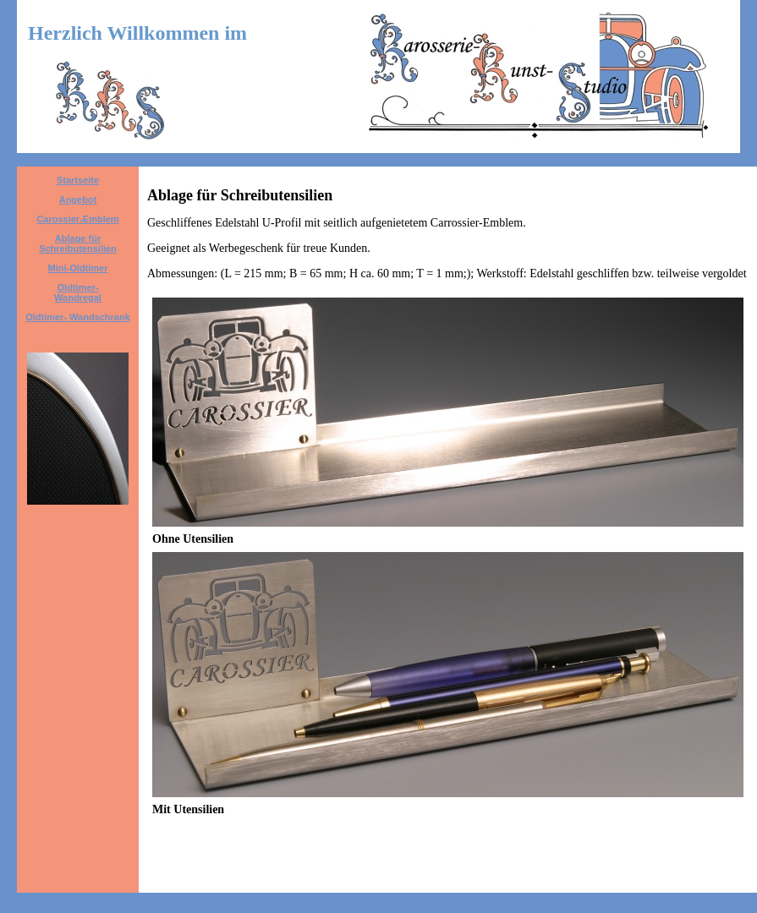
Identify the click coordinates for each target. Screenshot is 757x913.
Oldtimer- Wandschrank (77, 317)
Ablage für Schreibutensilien (78, 243)
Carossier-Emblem (77, 219)
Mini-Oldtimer (78, 268)
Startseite (78, 180)
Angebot (78, 199)
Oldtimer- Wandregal (77, 292)
